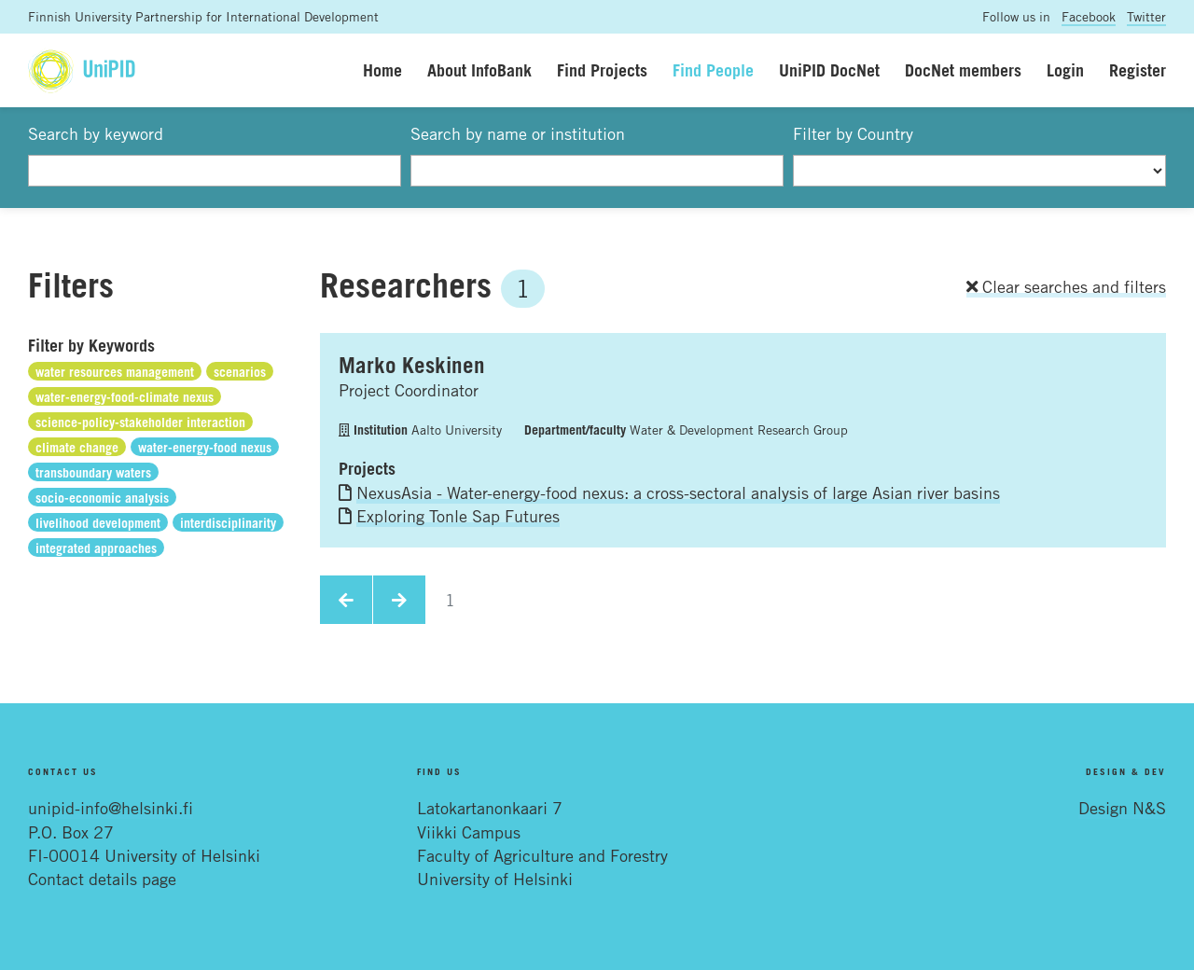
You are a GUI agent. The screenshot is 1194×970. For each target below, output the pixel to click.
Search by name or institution (517, 133)
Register (1137, 70)
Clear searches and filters (1066, 286)
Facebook (1089, 16)
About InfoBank (479, 70)
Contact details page (102, 878)
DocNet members (963, 70)
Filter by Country (853, 133)
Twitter (1146, 16)
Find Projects (602, 70)
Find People (713, 70)
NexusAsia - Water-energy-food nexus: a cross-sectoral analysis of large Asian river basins (678, 492)
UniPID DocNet (829, 70)
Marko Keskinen (412, 365)
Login (1065, 70)
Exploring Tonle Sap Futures (458, 516)
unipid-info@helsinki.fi (110, 807)
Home (382, 70)
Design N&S (1122, 807)
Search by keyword (95, 133)
